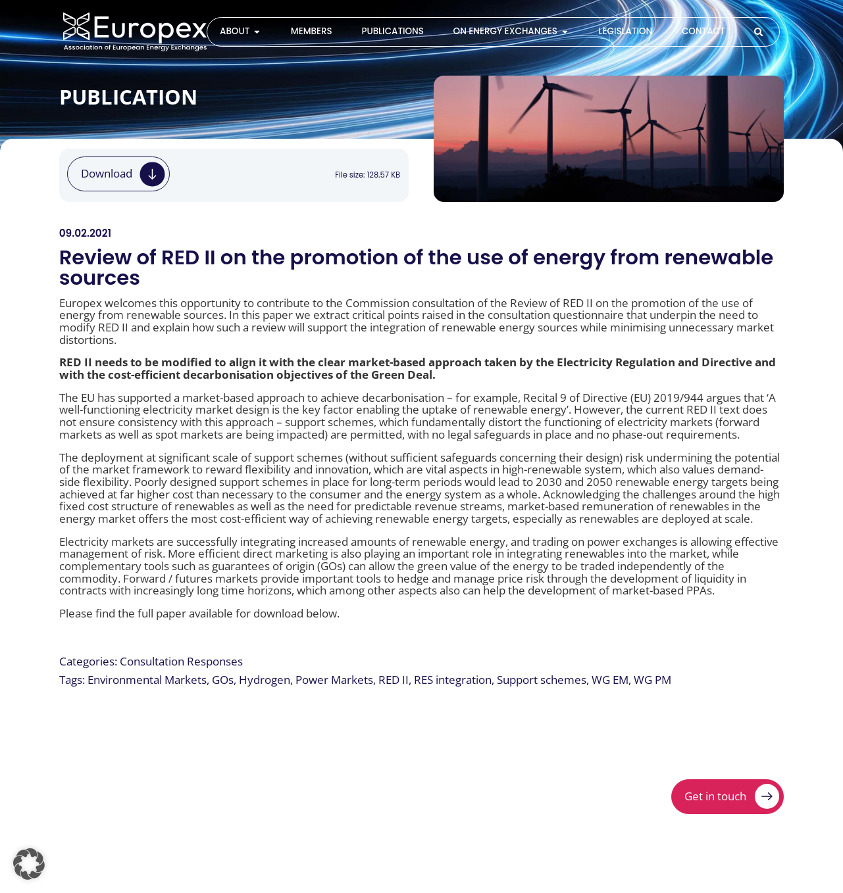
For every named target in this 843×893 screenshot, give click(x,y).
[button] (29, 864)
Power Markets (334, 679)
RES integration (453, 679)
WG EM (610, 679)
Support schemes (541, 679)
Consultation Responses (181, 661)
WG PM (652, 679)
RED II (393, 679)
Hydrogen (264, 679)
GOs (223, 679)
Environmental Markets (147, 679)
